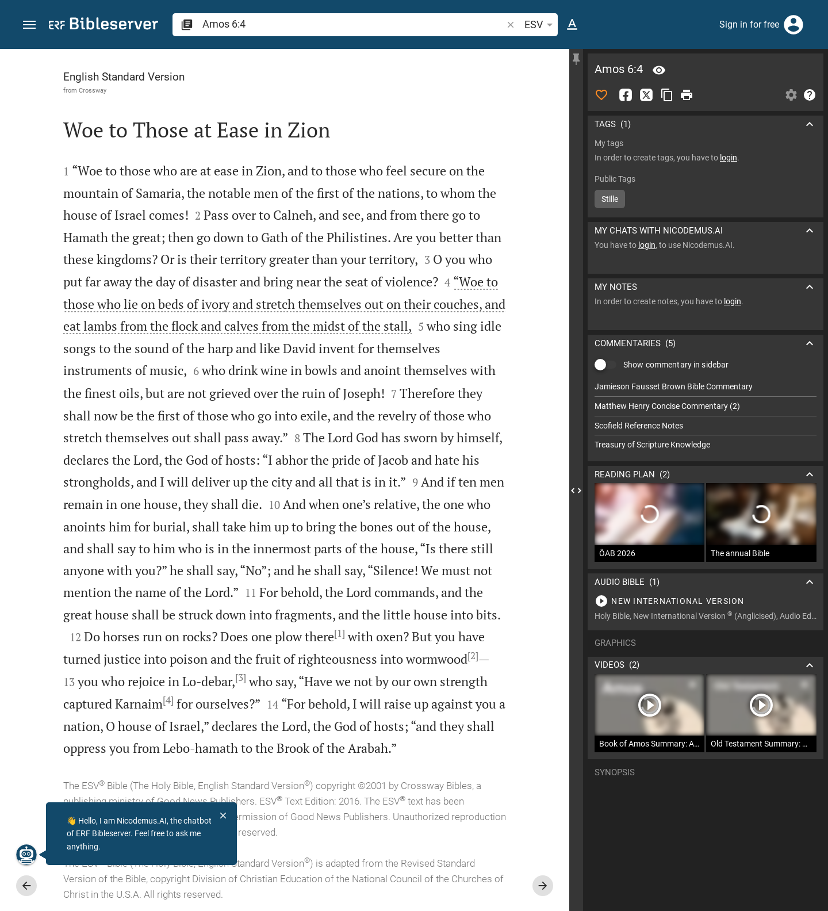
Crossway (92, 90)
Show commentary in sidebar (676, 364)
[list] (705, 415)
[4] (168, 700)
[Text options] (572, 24)
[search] (353, 24)
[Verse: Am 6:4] (659, 70)
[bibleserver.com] (103, 25)
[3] (240, 677)
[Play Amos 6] (705, 601)
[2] (472, 655)
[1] (339, 633)
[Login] (793, 24)
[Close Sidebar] (576, 490)
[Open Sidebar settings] (791, 95)
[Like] (601, 95)
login (728, 157)
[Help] (809, 95)
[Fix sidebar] (576, 59)
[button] (29, 25)
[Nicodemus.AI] (26, 854)
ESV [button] (540, 25)
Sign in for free (749, 24)
